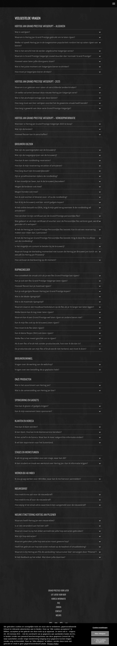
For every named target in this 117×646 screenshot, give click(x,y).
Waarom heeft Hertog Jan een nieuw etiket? (58, 520)
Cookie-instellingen (100, 627)
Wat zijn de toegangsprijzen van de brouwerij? (58, 155)
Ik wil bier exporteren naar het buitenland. (58, 442)
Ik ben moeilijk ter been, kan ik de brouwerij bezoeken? (58, 181)
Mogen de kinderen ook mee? (58, 186)
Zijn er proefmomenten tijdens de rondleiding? (58, 176)
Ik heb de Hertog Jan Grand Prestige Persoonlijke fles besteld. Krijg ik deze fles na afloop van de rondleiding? (58, 239)
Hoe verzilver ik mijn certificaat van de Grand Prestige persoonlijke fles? (58, 215)
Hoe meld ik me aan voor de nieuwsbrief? (58, 494)
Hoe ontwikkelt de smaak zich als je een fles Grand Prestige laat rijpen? (58, 275)
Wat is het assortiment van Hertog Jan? (58, 385)
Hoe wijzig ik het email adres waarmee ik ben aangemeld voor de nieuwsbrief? (58, 505)
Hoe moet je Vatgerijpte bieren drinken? (58, 71)
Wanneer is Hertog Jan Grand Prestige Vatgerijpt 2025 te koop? (58, 123)
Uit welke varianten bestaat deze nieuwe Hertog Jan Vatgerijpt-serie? (58, 92)
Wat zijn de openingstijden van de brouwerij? (58, 150)
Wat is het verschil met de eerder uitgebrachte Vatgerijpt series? (58, 50)
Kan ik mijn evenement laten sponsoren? (58, 411)
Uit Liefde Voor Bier (58, 594)
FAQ (58, 602)
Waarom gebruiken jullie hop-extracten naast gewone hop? (58, 541)
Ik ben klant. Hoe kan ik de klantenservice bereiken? (58, 432)
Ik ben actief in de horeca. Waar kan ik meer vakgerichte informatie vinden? (58, 437)
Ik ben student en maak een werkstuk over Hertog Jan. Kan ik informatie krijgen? (58, 463)
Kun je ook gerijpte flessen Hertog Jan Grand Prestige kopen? (58, 291)
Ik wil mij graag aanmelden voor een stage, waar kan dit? (58, 458)
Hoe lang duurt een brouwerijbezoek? (58, 170)
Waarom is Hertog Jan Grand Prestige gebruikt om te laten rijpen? (58, 37)
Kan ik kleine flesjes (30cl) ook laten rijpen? (58, 333)
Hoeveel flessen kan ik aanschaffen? (58, 134)
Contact (58, 611)
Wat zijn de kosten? (58, 129)
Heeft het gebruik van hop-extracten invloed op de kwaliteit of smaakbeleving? (58, 546)
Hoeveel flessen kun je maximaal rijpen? (58, 286)
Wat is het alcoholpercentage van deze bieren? (58, 97)
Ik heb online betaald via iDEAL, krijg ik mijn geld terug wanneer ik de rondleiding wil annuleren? (58, 209)
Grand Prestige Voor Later (58, 590)
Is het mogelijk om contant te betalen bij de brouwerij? (58, 246)
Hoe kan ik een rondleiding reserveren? (58, 160)
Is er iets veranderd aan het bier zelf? (58, 525)
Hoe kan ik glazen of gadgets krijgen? (58, 406)
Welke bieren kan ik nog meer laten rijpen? (58, 312)
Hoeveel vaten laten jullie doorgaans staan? (58, 61)
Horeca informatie (58, 598)
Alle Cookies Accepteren (101, 641)
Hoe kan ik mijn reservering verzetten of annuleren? (58, 165)
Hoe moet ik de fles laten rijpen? (58, 327)
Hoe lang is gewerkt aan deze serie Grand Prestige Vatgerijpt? (58, 108)
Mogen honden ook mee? (58, 191)
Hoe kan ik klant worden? (58, 426)
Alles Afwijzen (100, 634)
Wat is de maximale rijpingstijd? (58, 301)
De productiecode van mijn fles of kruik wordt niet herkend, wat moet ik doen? (58, 348)
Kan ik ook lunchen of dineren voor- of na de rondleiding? (58, 197)
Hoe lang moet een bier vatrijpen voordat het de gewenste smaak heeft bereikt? (58, 103)
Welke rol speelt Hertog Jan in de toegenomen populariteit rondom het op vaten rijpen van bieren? (58, 44)
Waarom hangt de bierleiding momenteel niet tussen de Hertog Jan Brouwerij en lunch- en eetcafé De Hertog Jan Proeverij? (58, 253)
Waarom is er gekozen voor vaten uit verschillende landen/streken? (58, 87)
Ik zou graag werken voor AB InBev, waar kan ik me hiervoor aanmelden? (58, 478)
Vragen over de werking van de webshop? (58, 364)
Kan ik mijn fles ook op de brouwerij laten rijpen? (58, 322)
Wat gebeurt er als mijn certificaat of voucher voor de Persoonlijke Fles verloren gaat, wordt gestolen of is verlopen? (58, 223)
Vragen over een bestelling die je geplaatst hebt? (58, 369)
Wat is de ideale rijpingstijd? (58, 296)
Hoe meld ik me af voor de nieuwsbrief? (58, 499)
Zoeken (58, 607)
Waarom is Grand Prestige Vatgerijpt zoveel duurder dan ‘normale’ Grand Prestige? (58, 56)
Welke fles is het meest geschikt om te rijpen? (58, 338)
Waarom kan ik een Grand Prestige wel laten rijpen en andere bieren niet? (58, 317)
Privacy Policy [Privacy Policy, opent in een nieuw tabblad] (53, 644)
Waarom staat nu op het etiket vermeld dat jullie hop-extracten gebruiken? (58, 531)
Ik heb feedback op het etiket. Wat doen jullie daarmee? (58, 557)
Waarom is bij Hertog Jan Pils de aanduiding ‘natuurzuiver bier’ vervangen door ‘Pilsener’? (58, 552)
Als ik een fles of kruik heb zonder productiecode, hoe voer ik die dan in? (58, 343)
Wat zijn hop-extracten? (58, 536)
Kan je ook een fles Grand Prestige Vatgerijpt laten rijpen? (58, 280)
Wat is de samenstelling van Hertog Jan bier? (58, 390)
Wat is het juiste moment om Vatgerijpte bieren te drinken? (58, 66)
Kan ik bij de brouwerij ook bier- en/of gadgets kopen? (58, 202)
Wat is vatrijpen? (58, 32)
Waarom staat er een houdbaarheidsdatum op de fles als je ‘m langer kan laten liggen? (58, 307)
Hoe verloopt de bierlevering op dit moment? (58, 260)
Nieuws (58, 615)
